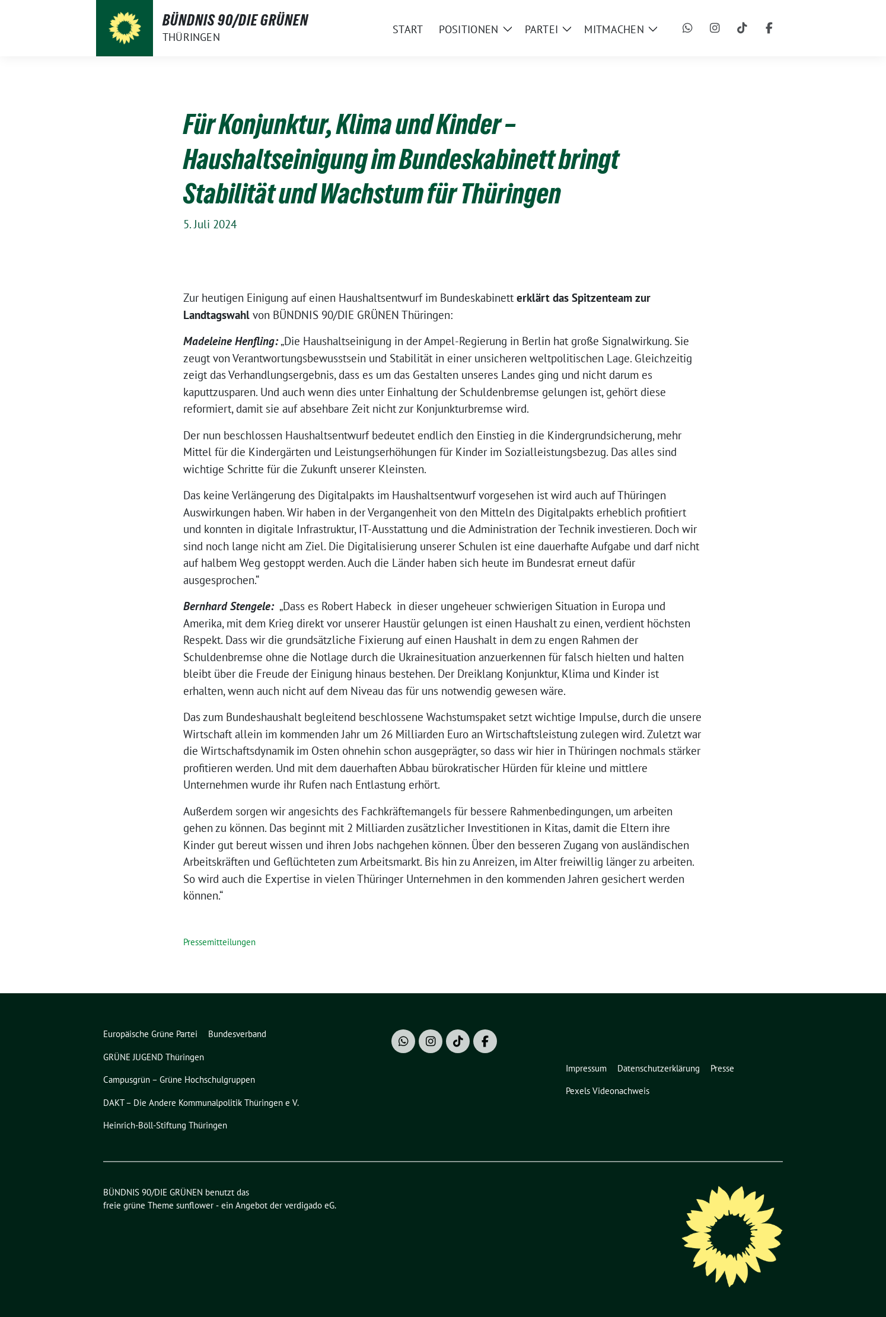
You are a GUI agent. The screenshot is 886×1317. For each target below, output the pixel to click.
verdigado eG (309, 1205)
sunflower (194, 1205)
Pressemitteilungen (219, 942)
